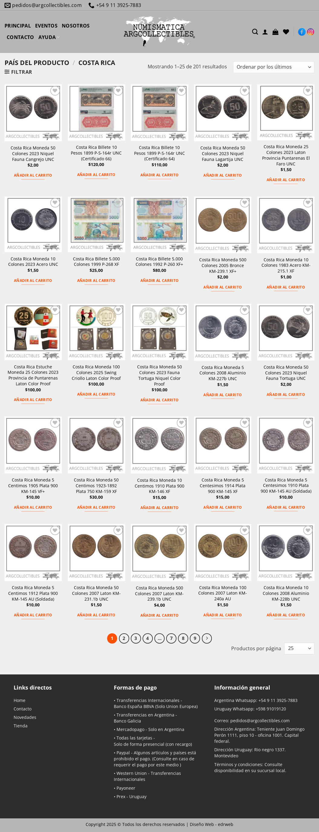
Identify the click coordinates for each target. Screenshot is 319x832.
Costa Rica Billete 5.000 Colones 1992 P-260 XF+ (159, 261)
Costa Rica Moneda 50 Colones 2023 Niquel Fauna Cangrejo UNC (33, 153)
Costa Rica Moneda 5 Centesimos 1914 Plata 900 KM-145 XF (222, 485)
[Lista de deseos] (286, 31)
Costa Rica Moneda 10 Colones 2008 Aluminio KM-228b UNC (286, 593)
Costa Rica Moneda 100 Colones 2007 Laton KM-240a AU (222, 593)
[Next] (207, 638)
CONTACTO (20, 37)
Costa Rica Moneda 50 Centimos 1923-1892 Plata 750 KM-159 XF (96, 485)
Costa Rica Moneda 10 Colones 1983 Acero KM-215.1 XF (286, 265)
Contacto (22, 709)
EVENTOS (46, 25)
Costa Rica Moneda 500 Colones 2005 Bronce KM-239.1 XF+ (222, 265)
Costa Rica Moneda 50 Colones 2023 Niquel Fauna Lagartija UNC (222, 153)
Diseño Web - (211, 824)
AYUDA (49, 37)
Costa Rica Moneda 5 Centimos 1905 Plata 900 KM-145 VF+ (33, 485)
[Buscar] (255, 31)
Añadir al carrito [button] (33, 175)
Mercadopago (130, 729)
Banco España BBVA (134, 706)
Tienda (21, 726)
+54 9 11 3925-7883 (278, 700)
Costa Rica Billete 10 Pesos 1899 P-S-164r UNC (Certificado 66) (96, 153)
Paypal (123, 752)
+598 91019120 (271, 709)
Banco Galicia (127, 721)
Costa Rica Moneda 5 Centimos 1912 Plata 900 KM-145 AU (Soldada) (33, 593)
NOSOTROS (76, 25)
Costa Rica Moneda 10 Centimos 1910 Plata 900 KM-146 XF (159, 486)
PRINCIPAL (18, 25)
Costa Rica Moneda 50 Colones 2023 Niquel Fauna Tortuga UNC (286, 372)
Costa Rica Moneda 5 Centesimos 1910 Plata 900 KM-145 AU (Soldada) (286, 485)
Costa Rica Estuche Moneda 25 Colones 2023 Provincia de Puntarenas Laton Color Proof (33, 375)
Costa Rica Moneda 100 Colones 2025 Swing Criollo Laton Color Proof (96, 372)
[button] (275, 31)
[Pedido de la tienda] (273, 67)
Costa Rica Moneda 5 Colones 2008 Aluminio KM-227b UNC (222, 373)
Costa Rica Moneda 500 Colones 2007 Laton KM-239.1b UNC (159, 593)
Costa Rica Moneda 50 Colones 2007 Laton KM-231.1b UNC (96, 593)
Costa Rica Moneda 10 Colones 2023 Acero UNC (33, 261)
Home (19, 700)
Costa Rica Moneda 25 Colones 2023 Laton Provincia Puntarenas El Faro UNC (286, 155)
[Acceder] (265, 31)
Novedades (25, 717)
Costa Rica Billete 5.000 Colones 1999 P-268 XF (96, 261)
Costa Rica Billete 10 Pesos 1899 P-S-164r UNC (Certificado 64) (159, 153)
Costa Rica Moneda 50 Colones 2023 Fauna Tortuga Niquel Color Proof (159, 375)
